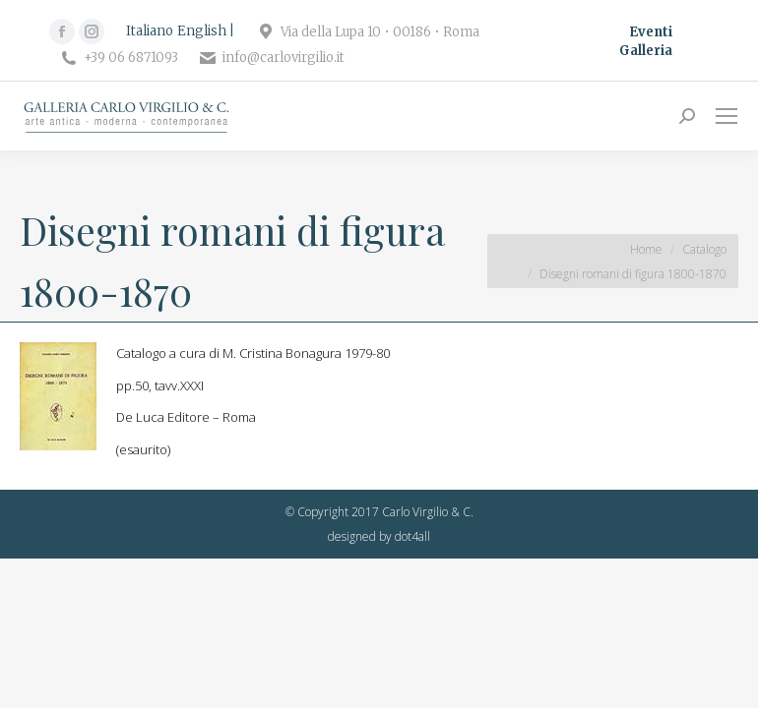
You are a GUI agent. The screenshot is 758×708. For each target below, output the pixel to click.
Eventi (650, 32)
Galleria (645, 50)
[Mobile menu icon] (726, 116)
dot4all (412, 536)
